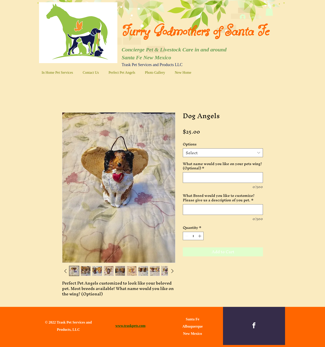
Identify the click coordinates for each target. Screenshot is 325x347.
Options (190, 144)
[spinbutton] (193, 236)
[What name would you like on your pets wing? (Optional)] (223, 177)
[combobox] (223, 152)
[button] (269, 11)
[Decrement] (186, 236)
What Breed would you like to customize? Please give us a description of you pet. (219, 197)
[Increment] (200, 236)
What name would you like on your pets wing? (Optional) (222, 166)
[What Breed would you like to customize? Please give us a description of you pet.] (223, 209)
